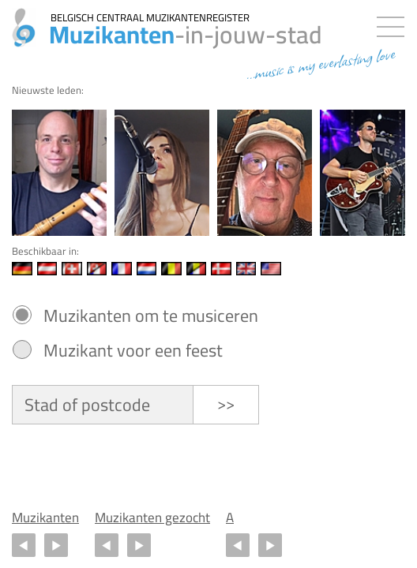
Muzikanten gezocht (152, 517)
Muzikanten (45, 517)
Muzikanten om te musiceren (150, 315)
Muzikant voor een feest (133, 350)
